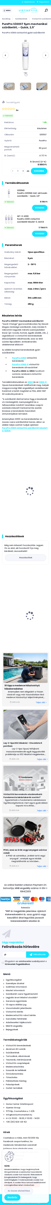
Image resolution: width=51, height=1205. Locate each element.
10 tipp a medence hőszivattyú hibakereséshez (22, 687)
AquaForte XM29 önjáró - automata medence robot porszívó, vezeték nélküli (25, 621)
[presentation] (5, 55)
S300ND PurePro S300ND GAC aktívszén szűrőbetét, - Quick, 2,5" (32, 193)
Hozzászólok (25, 557)
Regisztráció (44, 2)
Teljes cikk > (41, 702)
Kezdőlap (6, 19)
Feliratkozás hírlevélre (20, 946)
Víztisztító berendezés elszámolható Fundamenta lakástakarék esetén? (22, 796)
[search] (46, 10)
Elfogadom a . (26, 963)
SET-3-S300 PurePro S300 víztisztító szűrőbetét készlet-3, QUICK (30, 219)
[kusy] (17, 171)
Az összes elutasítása (19, 1190)
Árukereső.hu (25, 907)
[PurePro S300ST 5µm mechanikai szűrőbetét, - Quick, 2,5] (9, 86)
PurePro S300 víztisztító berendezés (22, 497)
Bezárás (12, 1197)
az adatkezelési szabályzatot (30, 961)
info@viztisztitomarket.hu (19, 1114)
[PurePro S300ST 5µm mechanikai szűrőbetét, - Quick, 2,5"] (25, 55)
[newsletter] (37, 955)
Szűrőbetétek (21, 19)
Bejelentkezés (29, 2)
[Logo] (28, 10)
